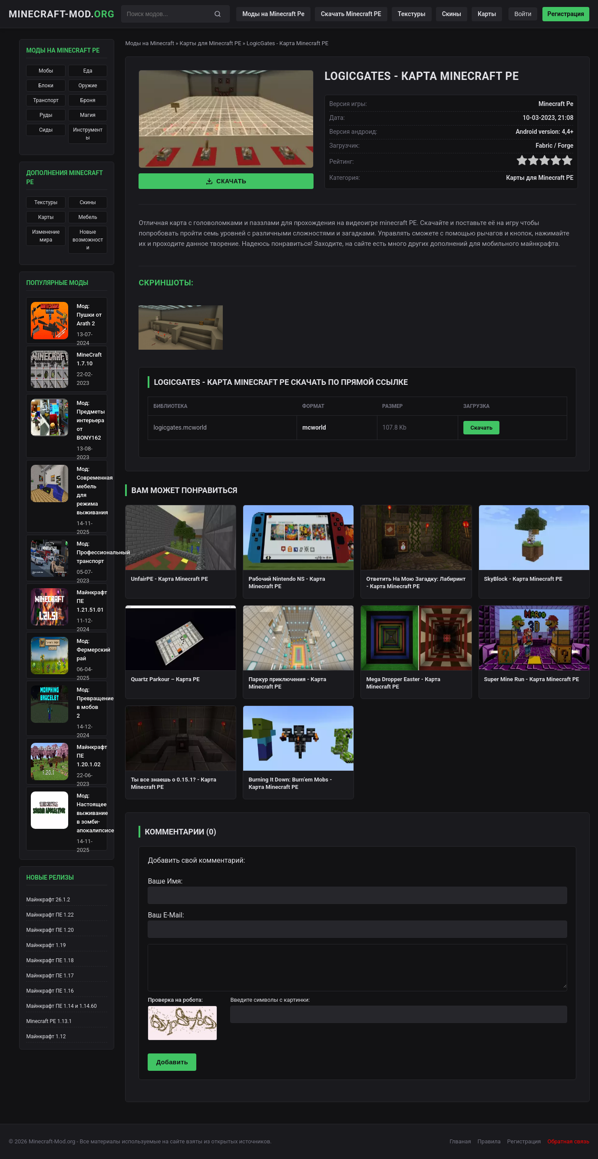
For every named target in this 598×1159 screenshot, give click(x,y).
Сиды (46, 130)
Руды (46, 115)
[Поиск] (217, 14)
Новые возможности (88, 240)
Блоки (45, 86)
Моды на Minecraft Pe (273, 13)
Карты (487, 13)
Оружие (88, 86)
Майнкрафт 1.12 (46, 1036)
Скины (451, 13)
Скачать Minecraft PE (351, 13)
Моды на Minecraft (149, 43)
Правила (489, 1141)
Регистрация (566, 13)
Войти (522, 13)
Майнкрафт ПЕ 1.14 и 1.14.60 (61, 1006)
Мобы (46, 71)
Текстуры (412, 13)
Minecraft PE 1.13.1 (49, 1021)
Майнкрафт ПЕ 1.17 (49, 976)
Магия (88, 115)
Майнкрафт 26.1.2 (48, 900)
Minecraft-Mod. (62, 14)
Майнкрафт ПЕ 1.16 (49, 991)
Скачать (226, 181)
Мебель (88, 217)
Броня (88, 100)
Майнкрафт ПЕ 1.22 (49, 915)
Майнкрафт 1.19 (46, 945)
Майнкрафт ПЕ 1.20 (49, 930)
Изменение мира (45, 236)
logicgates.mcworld (180, 427)
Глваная (460, 1141)
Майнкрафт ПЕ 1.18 (49, 960)
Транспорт (46, 100)
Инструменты (87, 134)
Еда (88, 71)
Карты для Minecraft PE (210, 43)
